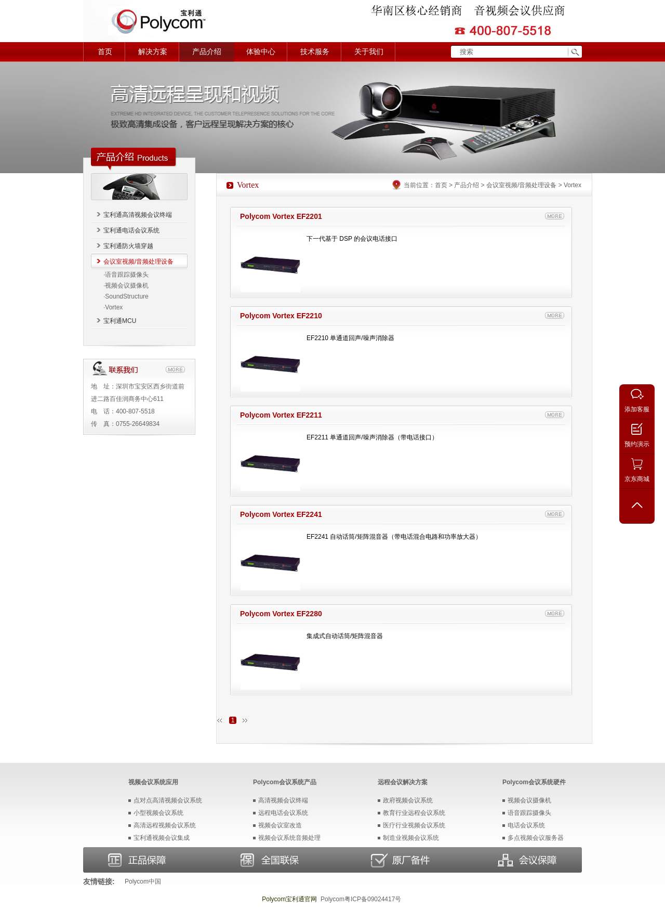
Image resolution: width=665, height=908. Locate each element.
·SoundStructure (126, 296)
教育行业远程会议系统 (414, 812)
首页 (105, 52)
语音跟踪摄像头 (529, 812)
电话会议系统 (526, 825)
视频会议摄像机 (529, 800)
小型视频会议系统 (158, 812)
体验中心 (260, 52)
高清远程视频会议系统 (165, 825)
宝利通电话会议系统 (131, 230)
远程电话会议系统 (283, 812)
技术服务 (314, 52)
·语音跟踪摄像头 (126, 274)
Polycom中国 (143, 881)
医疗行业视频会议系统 (414, 825)
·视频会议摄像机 (126, 285)
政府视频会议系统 (408, 800)
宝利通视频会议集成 (162, 837)
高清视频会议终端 (283, 800)
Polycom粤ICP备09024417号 (361, 899)
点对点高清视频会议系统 (168, 800)
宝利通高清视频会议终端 (137, 214)
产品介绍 (206, 52)
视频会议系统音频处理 (289, 837)
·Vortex (113, 307)
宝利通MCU (119, 321)
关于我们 (368, 52)
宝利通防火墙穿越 (128, 246)
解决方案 (152, 52)
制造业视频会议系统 (411, 837)
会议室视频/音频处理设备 (138, 261)
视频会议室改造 (280, 825)
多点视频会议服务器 (536, 837)
